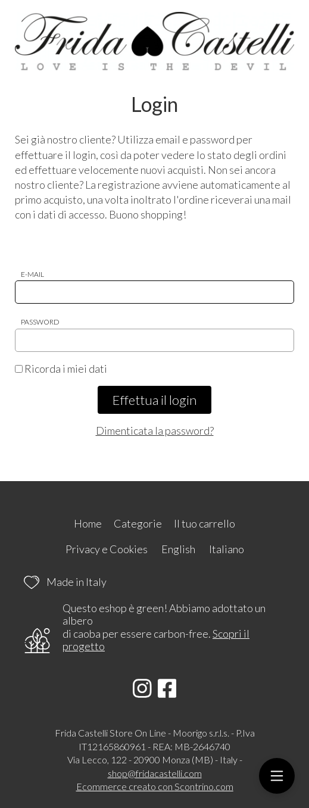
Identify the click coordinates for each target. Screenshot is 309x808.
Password (40, 321)
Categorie (138, 523)
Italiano (226, 549)
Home (88, 523)
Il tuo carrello (204, 523)
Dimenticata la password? (155, 430)
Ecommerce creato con (154, 786)
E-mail (32, 274)
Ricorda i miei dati (61, 368)
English (178, 549)
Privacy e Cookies (106, 549)
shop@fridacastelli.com (155, 773)
